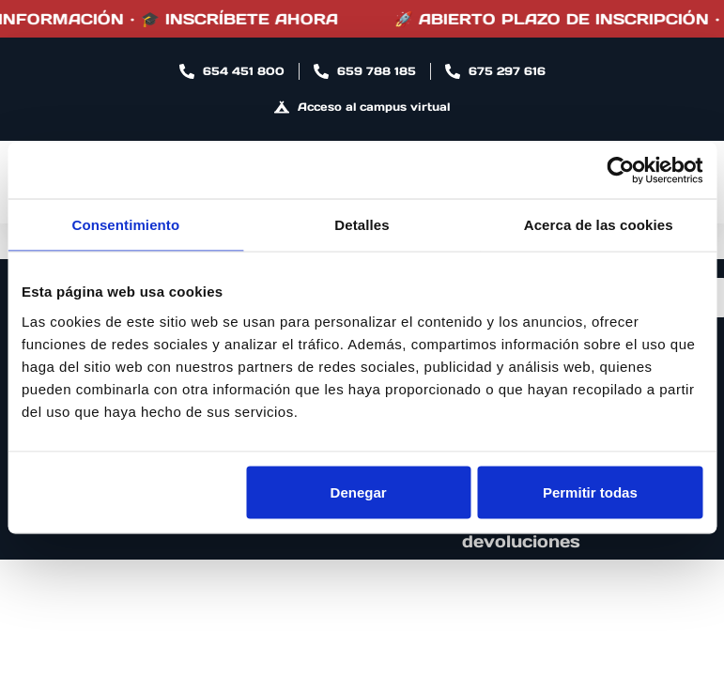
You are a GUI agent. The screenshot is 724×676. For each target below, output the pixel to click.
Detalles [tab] (361, 225)
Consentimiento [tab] (125, 225)
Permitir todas (590, 491)
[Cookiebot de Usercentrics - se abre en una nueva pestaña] (620, 171)
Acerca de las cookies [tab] (598, 225)
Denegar (359, 491)
